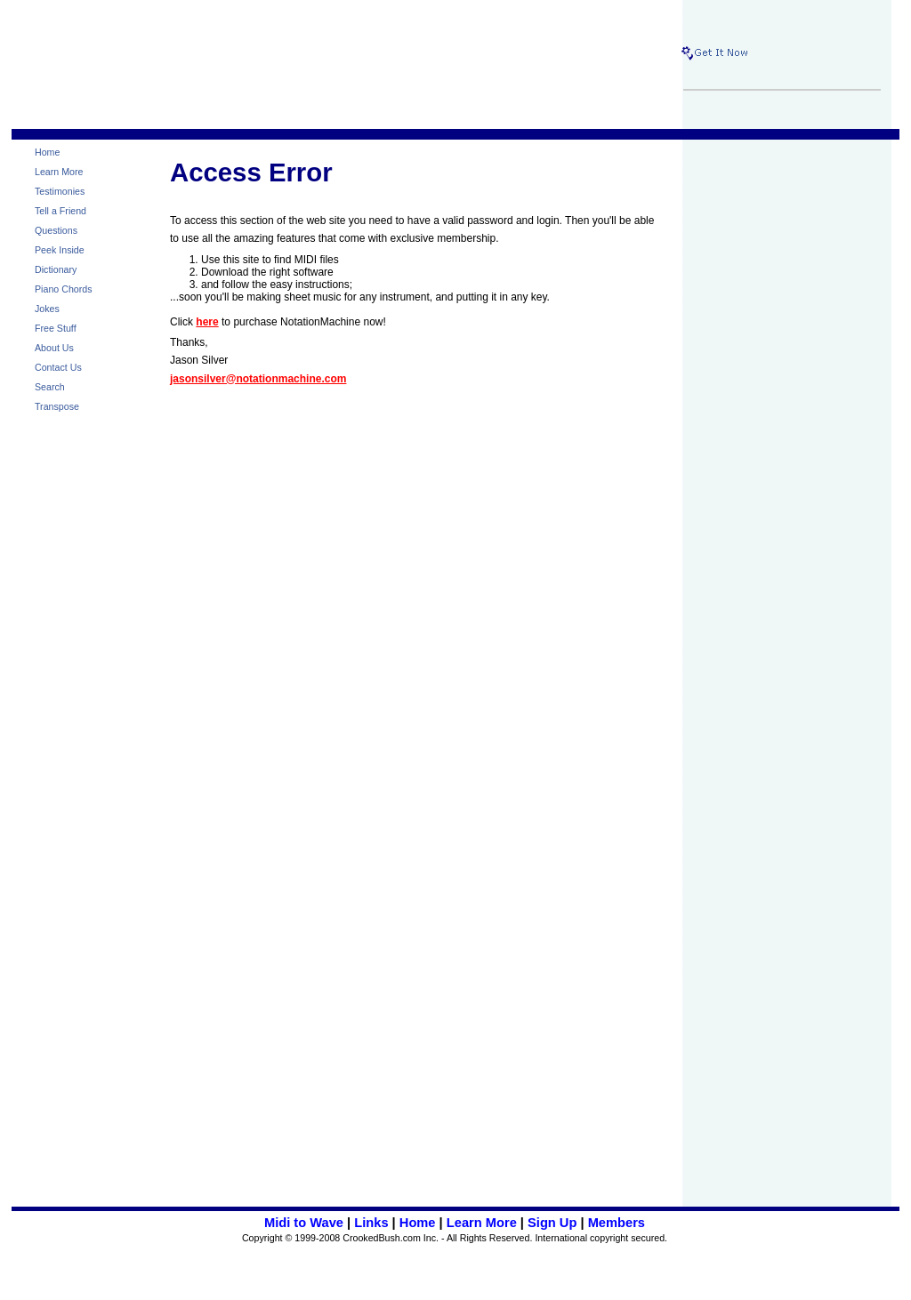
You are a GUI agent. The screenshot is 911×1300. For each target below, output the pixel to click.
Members (616, 1223)
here (207, 322)
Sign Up (552, 1223)
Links (371, 1223)
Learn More (482, 1223)
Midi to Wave (303, 1223)
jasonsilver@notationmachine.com (258, 379)
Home (417, 1223)
